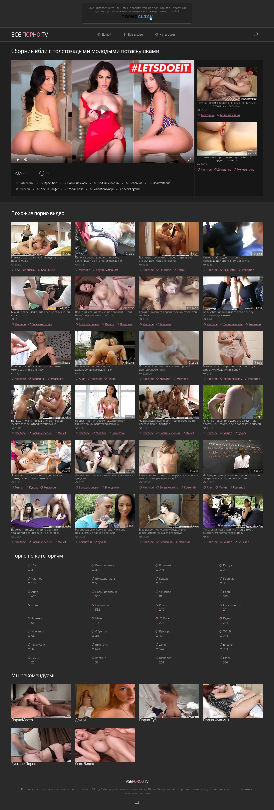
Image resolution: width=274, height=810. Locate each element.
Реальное (133, 183)
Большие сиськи (106, 183)
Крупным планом (105, 269)
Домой (104, 34)
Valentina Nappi (101, 189)
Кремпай (163, 378)
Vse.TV (137, 781)
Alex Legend (129, 189)
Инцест (107, 324)
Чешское (163, 269)
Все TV (29, 34)
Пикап (110, 378)
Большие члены (228, 115)
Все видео (133, 34)
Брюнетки (228, 269)
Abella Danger (47, 189)
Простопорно (159, 183)
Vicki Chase (74, 189)
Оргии (178, 269)
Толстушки (205, 115)
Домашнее (222, 169)
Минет (60, 433)
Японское (124, 324)
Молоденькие (243, 169)
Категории (165, 34)
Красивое (48, 183)
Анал (80, 378)
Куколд (240, 433)
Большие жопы (75, 183)
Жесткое (82, 269)
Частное (204, 169)
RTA (137, 802)
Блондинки (46, 269)
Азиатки (99, 433)
